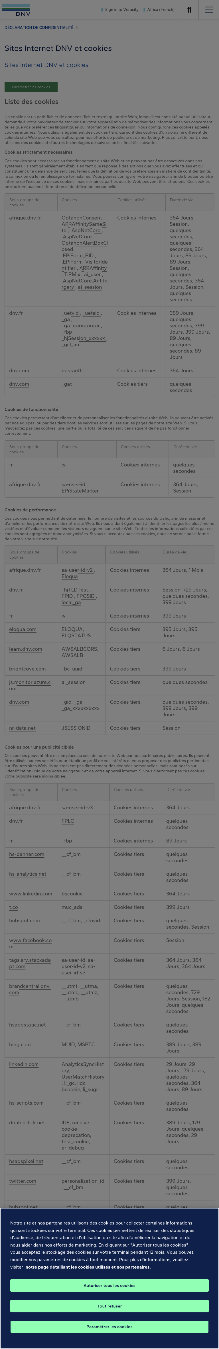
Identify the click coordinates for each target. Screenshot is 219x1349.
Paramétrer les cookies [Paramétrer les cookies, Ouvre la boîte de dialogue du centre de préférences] (109, 1336)
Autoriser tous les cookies (109, 1294)
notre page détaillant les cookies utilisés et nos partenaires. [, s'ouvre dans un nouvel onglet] (88, 1276)
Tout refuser (109, 1315)
